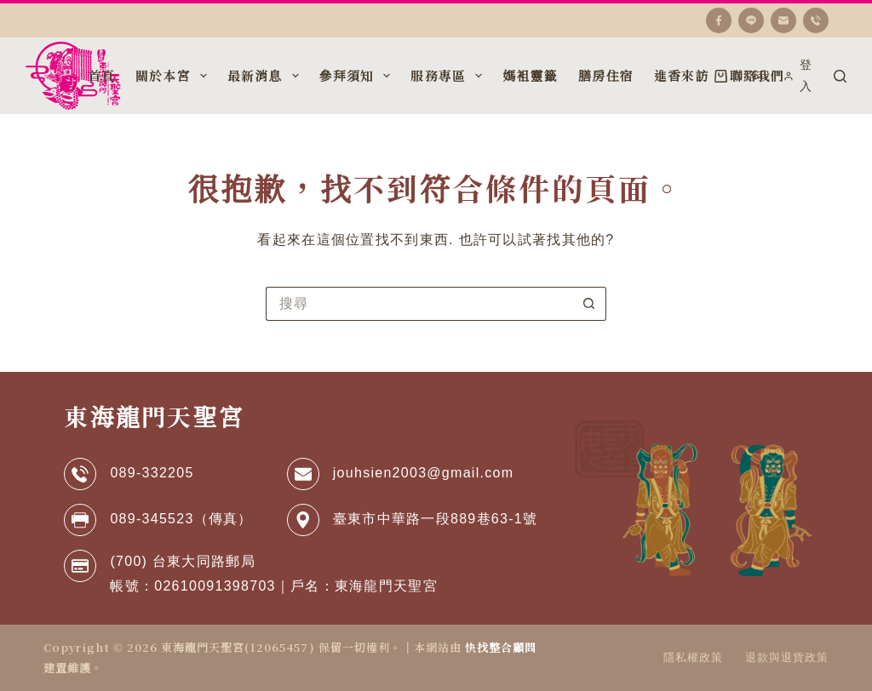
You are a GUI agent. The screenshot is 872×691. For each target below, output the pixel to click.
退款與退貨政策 (787, 657)
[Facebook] (718, 20)
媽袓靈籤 (530, 75)
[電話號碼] (816, 20)
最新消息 (264, 76)
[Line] (751, 20)
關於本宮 (172, 76)
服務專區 (447, 76)
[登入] (800, 75)
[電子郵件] (783, 20)
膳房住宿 (606, 75)
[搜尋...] (419, 304)
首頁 (101, 75)
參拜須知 (356, 76)
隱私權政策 (693, 657)
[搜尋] (840, 76)
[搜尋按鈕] (589, 304)
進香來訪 (681, 75)
